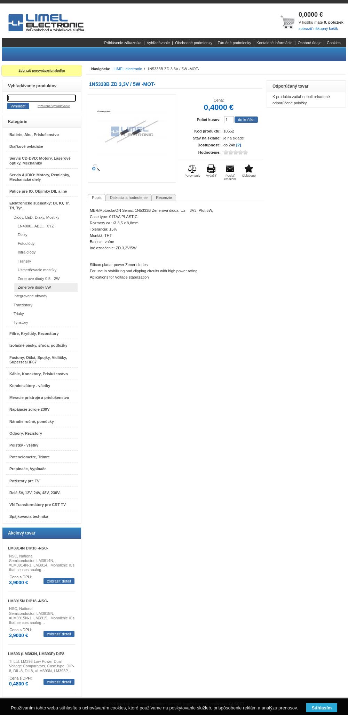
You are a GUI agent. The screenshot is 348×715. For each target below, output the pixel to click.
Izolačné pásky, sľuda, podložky (38, 345)
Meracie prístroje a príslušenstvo (39, 397)
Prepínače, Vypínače (28, 469)
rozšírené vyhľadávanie (54, 106)
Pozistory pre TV (24, 481)
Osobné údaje (310, 43)
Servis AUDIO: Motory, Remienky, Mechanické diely (39, 177)
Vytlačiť (211, 175)
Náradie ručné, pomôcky (31, 421)
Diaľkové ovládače (26, 146)
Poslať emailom (230, 177)
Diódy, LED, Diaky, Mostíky (37, 217)
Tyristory (21, 322)
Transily (24, 261)
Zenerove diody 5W (34, 287)
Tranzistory (23, 305)
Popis (97, 197)
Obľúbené (249, 175)
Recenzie (164, 197)
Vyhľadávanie (158, 43)
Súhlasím (321, 707)
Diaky (22, 235)
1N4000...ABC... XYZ (36, 226)
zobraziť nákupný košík (318, 28)
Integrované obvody (30, 296)
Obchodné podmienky (193, 43)
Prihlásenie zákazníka (123, 43)
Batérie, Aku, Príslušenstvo (34, 134)
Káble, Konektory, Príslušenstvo (38, 374)
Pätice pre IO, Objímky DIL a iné (38, 191)
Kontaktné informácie (274, 43)
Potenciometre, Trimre (29, 457)
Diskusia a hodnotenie (129, 197)
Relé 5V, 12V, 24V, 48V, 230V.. (35, 493)
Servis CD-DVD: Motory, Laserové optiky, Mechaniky (40, 160)
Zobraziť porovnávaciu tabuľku (42, 70)
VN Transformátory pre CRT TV (37, 505)
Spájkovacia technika (28, 516)
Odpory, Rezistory (25, 433)
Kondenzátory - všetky (29, 386)
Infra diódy (26, 252)
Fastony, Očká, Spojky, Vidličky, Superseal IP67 (38, 359)
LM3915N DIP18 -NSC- (28, 601)
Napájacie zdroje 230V (29, 409)
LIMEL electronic (127, 69)
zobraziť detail (59, 581)
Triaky (19, 314)
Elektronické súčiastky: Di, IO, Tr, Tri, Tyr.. (39, 205)
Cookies (334, 43)
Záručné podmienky (234, 43)
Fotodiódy (26, 243)
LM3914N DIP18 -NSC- (28, 548)
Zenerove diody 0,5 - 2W (39, 278)
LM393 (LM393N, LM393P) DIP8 (36, 654)
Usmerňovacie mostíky (37, 270)
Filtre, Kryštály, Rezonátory (34, 333)
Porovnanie (192, 175)
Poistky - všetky (23, 445)
